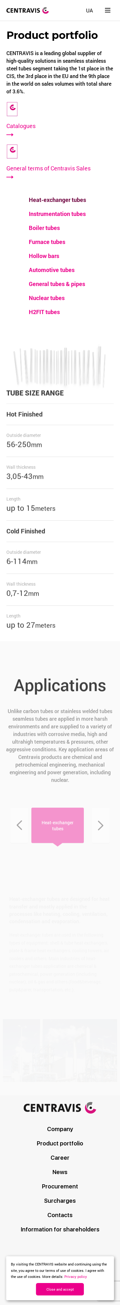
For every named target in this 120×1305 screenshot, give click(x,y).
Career (60, 1157)
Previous (19, 831)
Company (60, 1129)
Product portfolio (60, 1143)
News (60, 1172)
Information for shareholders (60, 1229)
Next (100, 831)
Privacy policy (75, 1276)
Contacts (60, 1215)
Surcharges (60, 1200)
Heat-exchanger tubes (57, 200)
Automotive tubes (52, 270)
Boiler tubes (44, 228)
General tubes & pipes (57, 284)
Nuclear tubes (47, 298)
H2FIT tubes (44, 312)
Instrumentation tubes (57, 214)
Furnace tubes (47, 242)
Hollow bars (44, 256)
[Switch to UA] (89, 10)
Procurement (60, 1186)
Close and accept (60, 1289)
